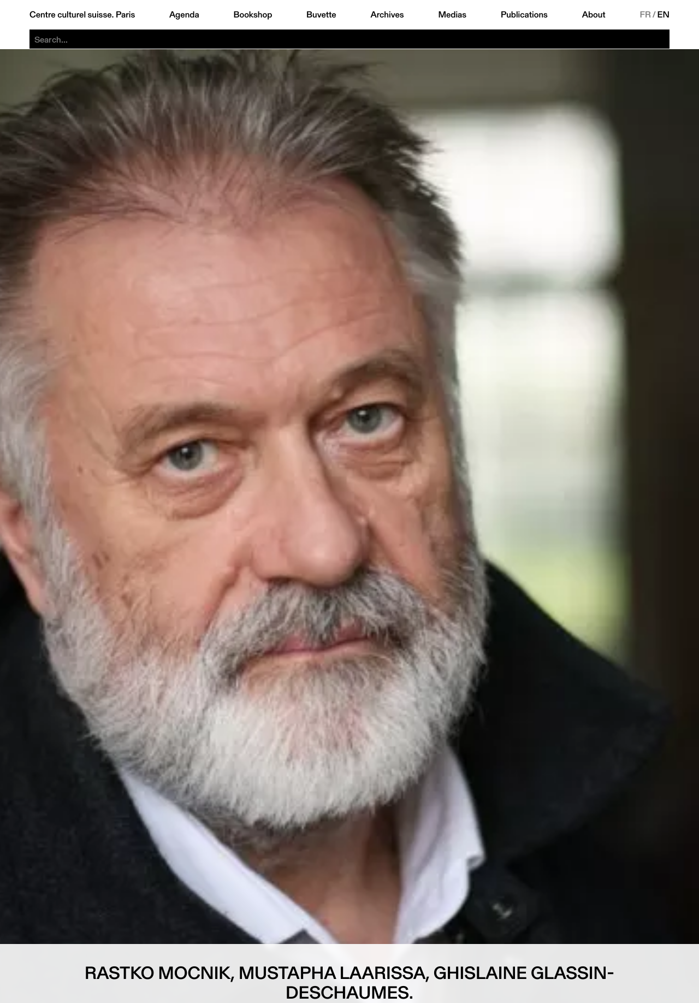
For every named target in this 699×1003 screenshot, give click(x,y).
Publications (524, 15)
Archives (387, 15)
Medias (452, 15)
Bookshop (252, 15)
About (594, 15)
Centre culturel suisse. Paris (82, 15)
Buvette (321, 15)
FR (645, 15)
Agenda (184, 15)
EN (663, 15)
